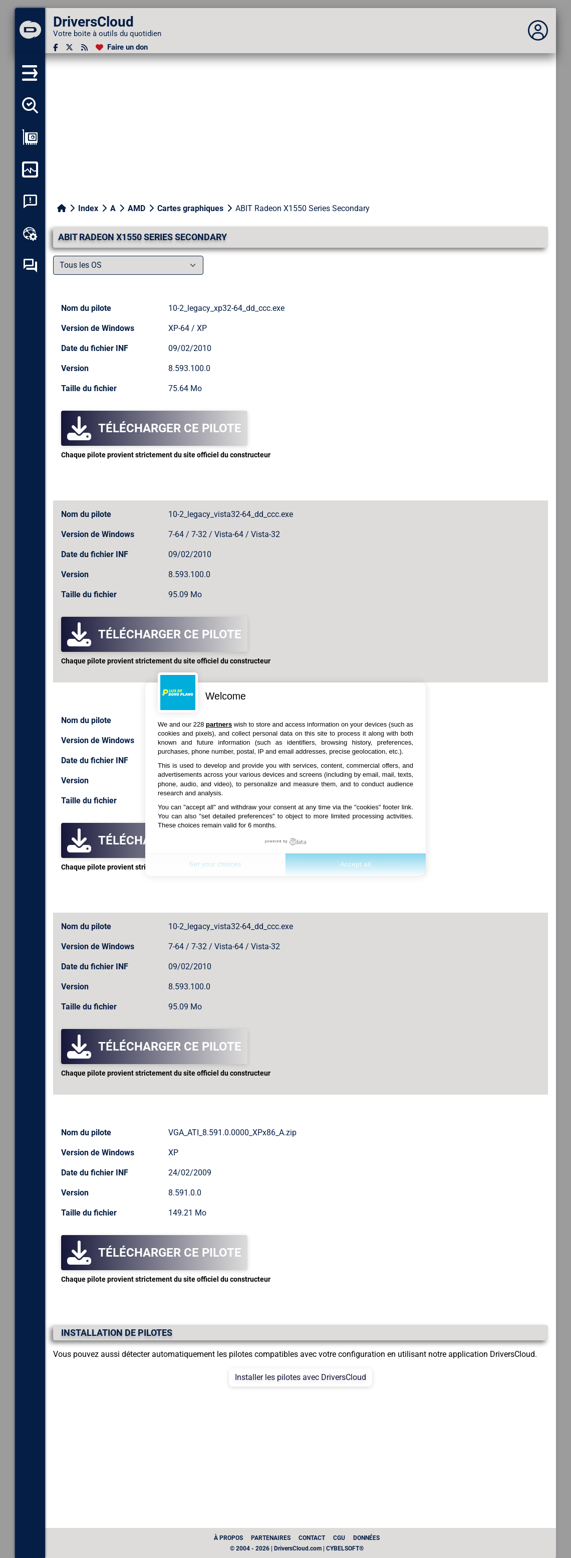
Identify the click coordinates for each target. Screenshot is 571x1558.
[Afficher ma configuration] (30, 137)
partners (219, 724)
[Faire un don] (122, 47)
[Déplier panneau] (538, 31)
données (366, 1537)
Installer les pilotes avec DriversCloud (300, 1377)
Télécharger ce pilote (154, 428)
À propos (228, 1537)
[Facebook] (55, 47)
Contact (312, 1537)
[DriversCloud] (30, 30)
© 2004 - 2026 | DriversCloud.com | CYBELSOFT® (297, 1548)
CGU (339, 1537)
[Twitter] (69, 47)
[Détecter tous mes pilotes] (30, 105)
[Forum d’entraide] (30, 266)
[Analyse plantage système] (30, 202)
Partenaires (271, 1537)
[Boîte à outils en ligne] (30, 234)
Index (88, 208)
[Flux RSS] (84, 47)
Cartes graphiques (190, 208)
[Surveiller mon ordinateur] (30, 169)
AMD (136, 208)
